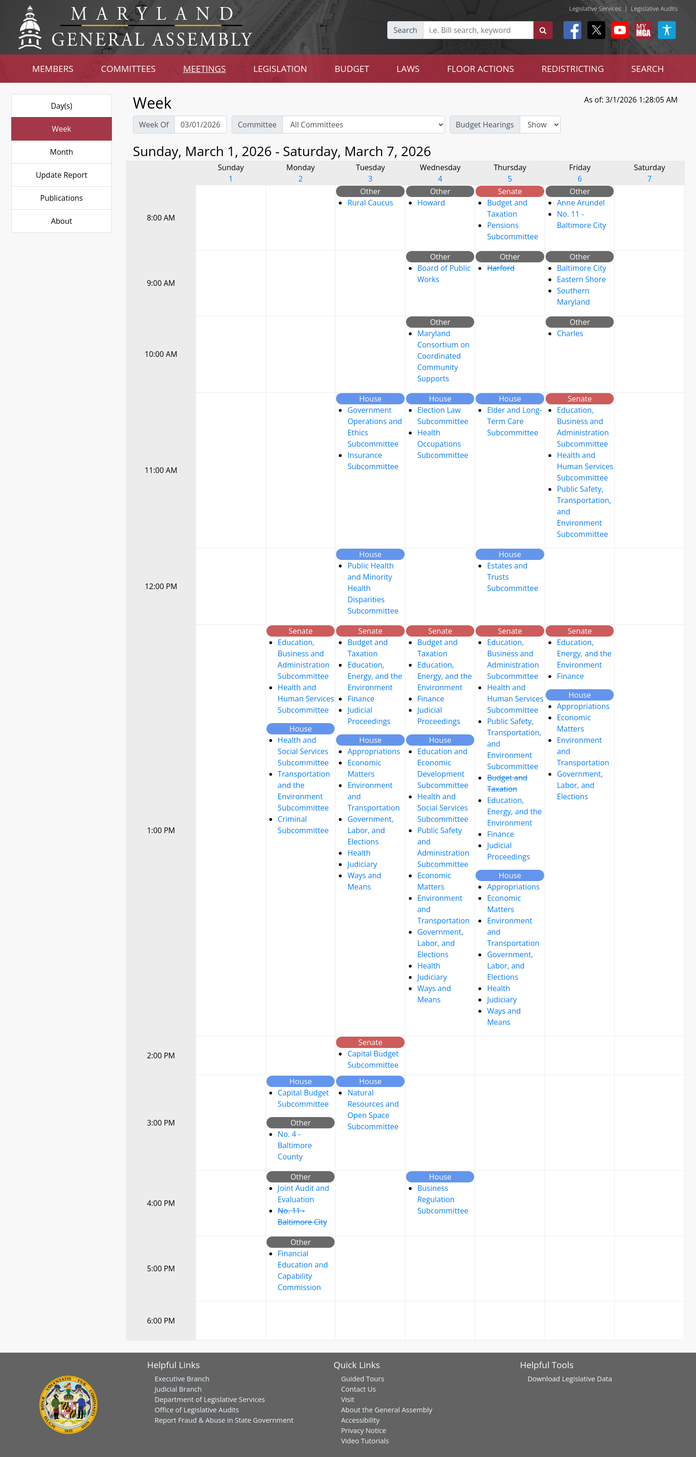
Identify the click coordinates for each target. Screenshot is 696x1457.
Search (405, 30)
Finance (360, 698)
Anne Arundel (581, 202)
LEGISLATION (280, 68)
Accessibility (360, 1420)
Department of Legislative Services (210, 1399)
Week (61, 129)
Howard (431, 202)
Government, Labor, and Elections (370, 830)
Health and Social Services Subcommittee (303, 751)
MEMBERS (52, 68)
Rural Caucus (370, 202)
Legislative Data (587, 1378)
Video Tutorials (365, 1440)
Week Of (154, 124)
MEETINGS (204, 68)
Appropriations (373, 751)
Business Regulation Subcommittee (443, 1199)
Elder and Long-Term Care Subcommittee (514, 421)
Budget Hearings (485, 124)
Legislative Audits (654, 8)
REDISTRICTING (572, 68)
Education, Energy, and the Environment (374, 676)
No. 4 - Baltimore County (295, 1145)
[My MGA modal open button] (641, 30)
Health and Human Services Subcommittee (585, 466)
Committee (257, 124)
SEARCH (647, 68)
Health (358, 853)
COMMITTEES (128, 68)
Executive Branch (182, 1378)
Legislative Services (595, 8)
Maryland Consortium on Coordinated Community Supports (443, 356)
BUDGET (352, 68)
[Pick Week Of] (200, 125)
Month (61, 152)
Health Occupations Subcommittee (443, 443)
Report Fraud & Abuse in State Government (224, 1420)
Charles (570, 333)
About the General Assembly (386, 1409)
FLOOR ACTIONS (480, 68)
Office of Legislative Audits (197, 1409)
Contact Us (358, 1389)
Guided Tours (362, 1378)
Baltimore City (581, 268)
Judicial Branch (178, 1389)
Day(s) (61, 106)
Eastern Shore (581, 279)
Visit (347, 1399)
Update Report (61, 175)
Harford (501, 268)
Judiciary (362, 864)
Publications (61, 198)
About (61, 221)
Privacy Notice (363, 1430)
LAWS (408, 68)
